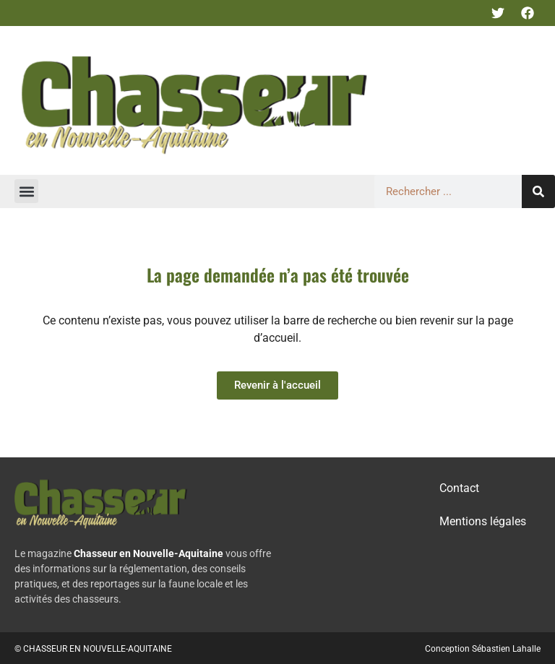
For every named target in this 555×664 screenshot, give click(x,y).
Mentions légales (482, 521)
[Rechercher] (538, 191)
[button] (26, 191)
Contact (459, 488)
